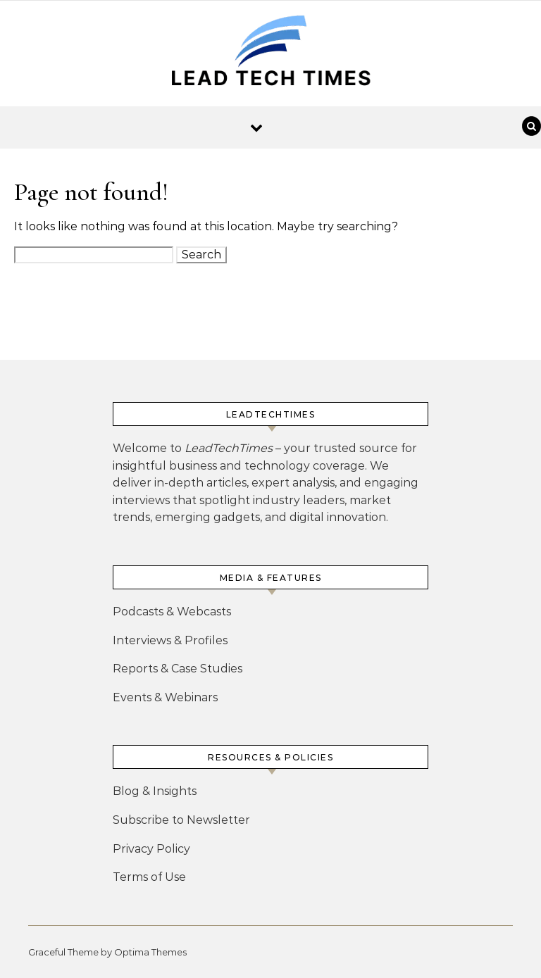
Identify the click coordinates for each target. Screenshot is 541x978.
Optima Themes (150, 952)
